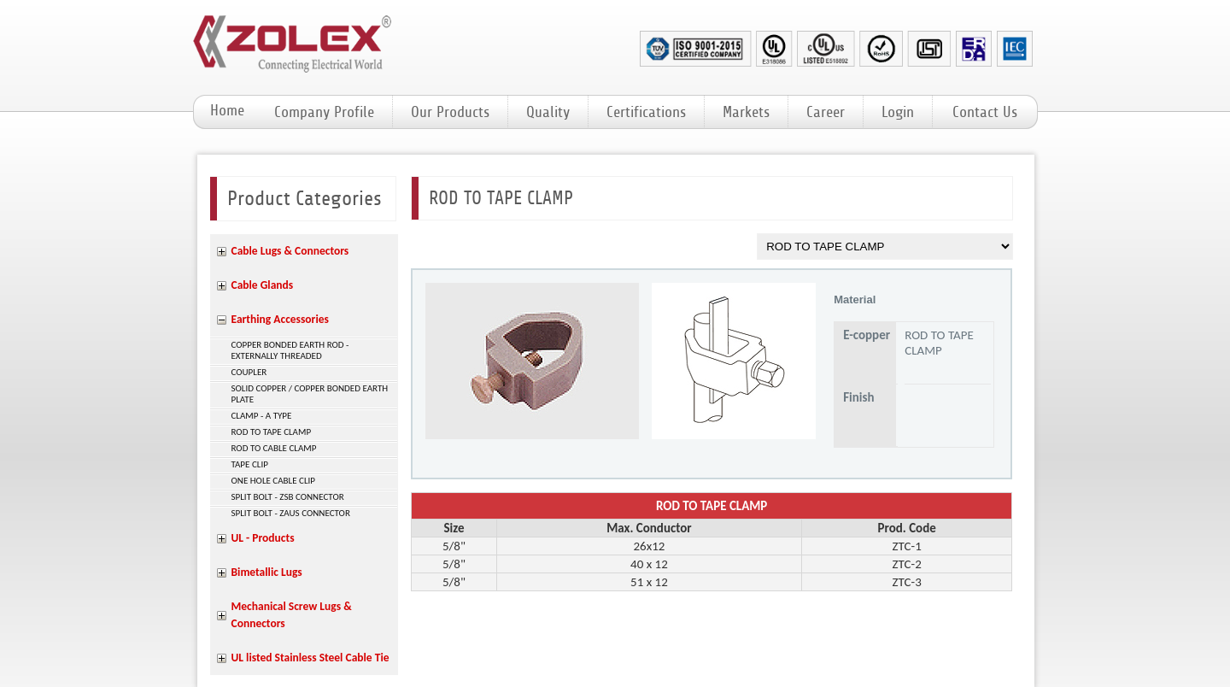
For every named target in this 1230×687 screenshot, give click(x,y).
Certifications (646, 111)
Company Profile (324, 111)
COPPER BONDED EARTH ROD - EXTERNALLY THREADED (290, 350)
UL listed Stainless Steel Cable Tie (310, 657)
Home (227, 110)
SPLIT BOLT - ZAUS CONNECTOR (290, 513)
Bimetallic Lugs (266, 572)
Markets (746, 111)
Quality (548, 111)
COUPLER (249, 372)
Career (825, 111)
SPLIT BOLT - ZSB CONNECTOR (287, 496)
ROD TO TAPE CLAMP (271, 431)
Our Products (450, 111)
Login (898, 111)
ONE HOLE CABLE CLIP (273, 480)
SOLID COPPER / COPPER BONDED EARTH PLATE (310, 394)
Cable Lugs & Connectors (290, 251)
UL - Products (263, 538)
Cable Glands (262, 285)
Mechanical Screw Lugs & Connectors (291, 615)
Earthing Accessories (280, 319)
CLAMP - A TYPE (261, 415)
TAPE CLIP (249, 464)
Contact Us (984, 111)
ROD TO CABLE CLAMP (274, 448)
